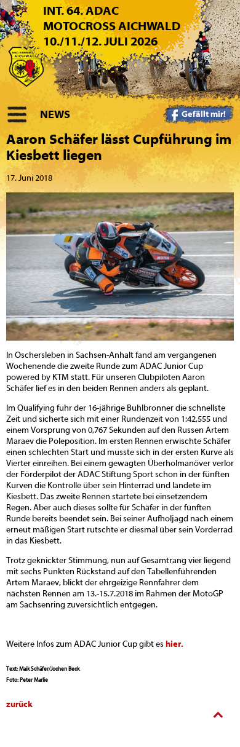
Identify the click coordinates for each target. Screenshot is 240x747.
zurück (19, 704)
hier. (174, 644)
